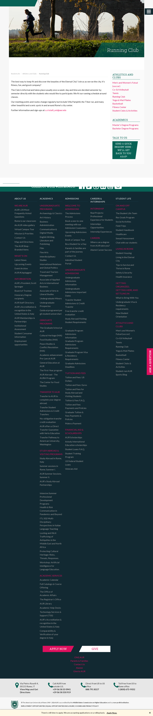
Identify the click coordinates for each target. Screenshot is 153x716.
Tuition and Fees (75, 373)
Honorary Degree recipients (23, 297)
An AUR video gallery (25, 225)
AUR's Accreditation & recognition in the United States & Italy (25, 310)
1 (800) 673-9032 (126, 689)
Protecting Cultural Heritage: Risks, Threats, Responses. (49, 554)
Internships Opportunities (97, 226)
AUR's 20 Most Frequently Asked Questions (23, 213)
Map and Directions (24, 241)
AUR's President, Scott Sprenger (25, 285)
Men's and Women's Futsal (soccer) (125, 332)
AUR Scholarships (73, 437)
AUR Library (46, 603)
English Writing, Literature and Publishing (47, 240)
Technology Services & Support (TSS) (50, 614)
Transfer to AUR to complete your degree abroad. (50, 399)
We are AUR (21, 205)
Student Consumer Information (23, 335)
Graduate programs (46, 322)
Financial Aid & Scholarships (74, 431)
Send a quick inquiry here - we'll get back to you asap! (123, 150)
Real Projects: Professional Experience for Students (101, 216)
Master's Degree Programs (125, 125)
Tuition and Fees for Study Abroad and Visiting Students (74, 392)
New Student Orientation (122, 315)
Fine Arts (44, 252)
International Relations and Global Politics (50, 266)
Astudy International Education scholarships (76, 443)
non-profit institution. (121, 702)
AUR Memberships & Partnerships (25, 320)
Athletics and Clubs (29, 74)
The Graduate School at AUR (51, 329)
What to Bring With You (127, 297)
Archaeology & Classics (51, 213)
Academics (46, 198)
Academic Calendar (49, 579)
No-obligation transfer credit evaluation (51, 420)
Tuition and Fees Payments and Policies (75, 406)
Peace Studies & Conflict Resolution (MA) (49, 347)
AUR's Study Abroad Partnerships (50, 483)
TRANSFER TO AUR (50, 392)
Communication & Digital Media (48, 231)
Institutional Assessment (20, 327)
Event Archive (21, 268)
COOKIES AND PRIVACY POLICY (87, 706)
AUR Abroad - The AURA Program (49, 376)
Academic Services (51, 575)
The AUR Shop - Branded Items (22, 248)
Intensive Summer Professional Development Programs (48, 498)
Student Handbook (125, 230)
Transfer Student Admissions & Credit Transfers (49, 411)
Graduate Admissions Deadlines (75, 365)
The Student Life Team (126, 213)
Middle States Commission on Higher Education (90, 702)
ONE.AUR (79, 657)
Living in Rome (124, 248)
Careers (95, 238)
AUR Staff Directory (24, 302)
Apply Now (58, 649)
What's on (21, 255)
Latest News (20, 260)
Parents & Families (79, 660)
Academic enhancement (51, 355)
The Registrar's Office (50, 599)
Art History (45, 217)
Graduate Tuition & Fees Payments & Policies (74, 415)
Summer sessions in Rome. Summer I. (49, 468)
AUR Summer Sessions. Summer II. (51, 475)
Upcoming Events (23, 264)
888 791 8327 (92, 689)
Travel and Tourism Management (49, 274)
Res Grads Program (125, 217)
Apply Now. (112, 713)
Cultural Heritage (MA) (51, 335)
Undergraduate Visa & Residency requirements (126, 305)
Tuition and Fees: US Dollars (74, 379)
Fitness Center (119, 107)
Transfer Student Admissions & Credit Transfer (75, 303)
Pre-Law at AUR (47, 358)
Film (42, 248)
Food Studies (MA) (49, 339)
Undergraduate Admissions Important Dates (75, 292)
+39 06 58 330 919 (62, 692)
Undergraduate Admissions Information (72, 281)
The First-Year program (51, 370)
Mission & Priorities (24, 233)
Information (23, 278)
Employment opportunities (21, 343)
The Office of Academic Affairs (48, 593)
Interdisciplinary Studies (47, 258)
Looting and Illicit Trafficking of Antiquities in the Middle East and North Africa (51, 540)
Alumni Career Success (101, 249)
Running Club (118, 96)
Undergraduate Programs (50, 207)
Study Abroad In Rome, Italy (51, 460)
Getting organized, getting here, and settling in (127, 288)
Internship (97, 208)
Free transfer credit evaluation (74, 313)
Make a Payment (73, 423)
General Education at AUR (50, 364)
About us (20, 198)
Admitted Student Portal (73, 262)
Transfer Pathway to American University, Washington (50, 441)
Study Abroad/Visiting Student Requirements (76, 320)
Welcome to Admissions (72, 207)
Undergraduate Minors (51, 298)
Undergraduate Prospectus (47, 304)
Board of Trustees (23, 290)
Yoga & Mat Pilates (121, 100)
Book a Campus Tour (75, 239)
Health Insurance (124, 276)
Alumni (79, 667)
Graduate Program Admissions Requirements (74, 344)
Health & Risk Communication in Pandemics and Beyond (51, 510)
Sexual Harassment (125, 238)
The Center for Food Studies (49, 384)
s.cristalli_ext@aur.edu (55, 110)
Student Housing (124, 253)
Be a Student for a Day (75, 244)
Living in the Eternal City (125, 259)
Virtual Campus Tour (24, 229)
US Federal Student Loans (74, 463)
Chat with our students (126, 242)
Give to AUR (79, 671)
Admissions (72, 198)
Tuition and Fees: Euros (76, 385)
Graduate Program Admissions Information (74, 334)
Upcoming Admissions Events (76, 234)
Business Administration (47, 223)
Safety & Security (124, 272)
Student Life (15, 74)
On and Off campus (123, 207)
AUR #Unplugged (23, 272)
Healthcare (121, 234)
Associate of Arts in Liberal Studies (49, 292)
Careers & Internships (97, 200)
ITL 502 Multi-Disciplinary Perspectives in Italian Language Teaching (50, 523)
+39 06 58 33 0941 (62, 689)
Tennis (115, 93)
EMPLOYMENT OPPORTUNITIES (33, 706)
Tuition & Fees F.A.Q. (75, 400)
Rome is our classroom (25, 221)
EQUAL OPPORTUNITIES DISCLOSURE (60, 706)
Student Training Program (73, 455)
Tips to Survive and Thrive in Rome (125, 267)
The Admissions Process (72, 215)
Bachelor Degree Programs (125, 128)
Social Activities (123, 221)
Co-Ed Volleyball (120, 89)
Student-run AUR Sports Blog (124, 373)
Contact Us (20, 237)
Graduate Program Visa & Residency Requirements (76, 355)
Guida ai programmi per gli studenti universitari (51, 312)
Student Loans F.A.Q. (75, 449)
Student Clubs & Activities (124, 110)
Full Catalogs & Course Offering (51, 586)
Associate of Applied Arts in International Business (50, 283)
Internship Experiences (101, 231)
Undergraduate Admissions (75, 271)
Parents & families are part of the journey (75, 250)
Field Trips (121, 225)
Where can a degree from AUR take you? (100, 244)
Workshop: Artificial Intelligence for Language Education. (49, 566)
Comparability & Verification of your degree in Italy (49, 634)
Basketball (117, 103)
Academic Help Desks (50, 607)
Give (95, 649)
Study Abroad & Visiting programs (51, 452)
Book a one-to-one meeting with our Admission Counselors (75, 224)
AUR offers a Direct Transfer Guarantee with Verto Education (50, 429)
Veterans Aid (71, 468)
